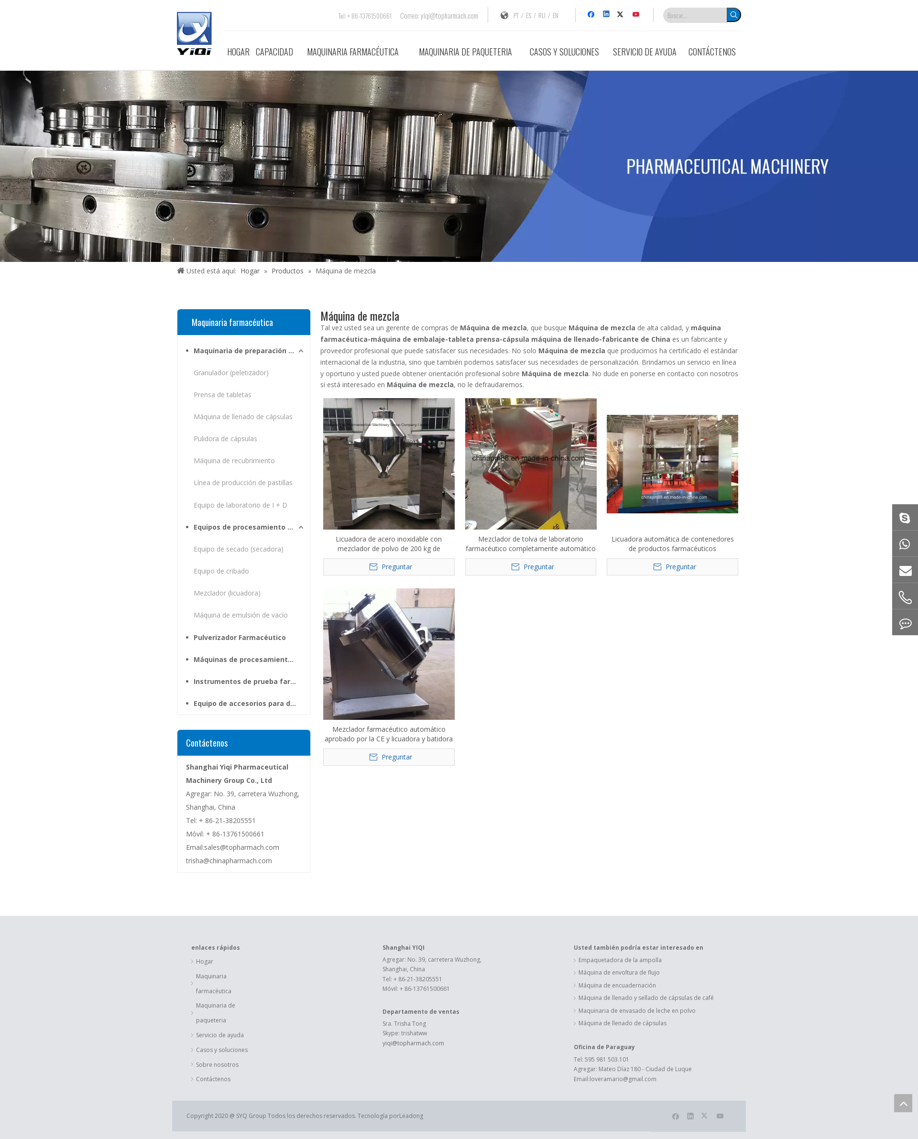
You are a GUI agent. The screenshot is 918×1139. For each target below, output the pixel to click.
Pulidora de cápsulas (225, 438)
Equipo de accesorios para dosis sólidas (250, 703)
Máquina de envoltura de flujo (619, 972)
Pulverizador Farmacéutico (240, 637)
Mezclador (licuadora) (227, 592)
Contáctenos (213, 1079)
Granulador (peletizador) (231, 372)
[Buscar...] (695, 15)
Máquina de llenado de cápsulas (243, 416)
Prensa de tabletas (222, 394)
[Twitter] (622, 15)
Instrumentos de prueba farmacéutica (250, 681)
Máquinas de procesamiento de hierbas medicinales (250, 659)
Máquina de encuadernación (617, 985)
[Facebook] (592, 15)
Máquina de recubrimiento (234, 460)
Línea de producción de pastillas (243, 482)
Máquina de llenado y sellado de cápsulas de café (646, 998)
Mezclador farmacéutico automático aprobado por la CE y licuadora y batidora (389, 734)
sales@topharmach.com (241, 847)
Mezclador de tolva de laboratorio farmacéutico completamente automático (531, 543)
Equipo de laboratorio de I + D (240, 505)
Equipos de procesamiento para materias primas (250, 527)
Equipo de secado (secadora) (239, 548)
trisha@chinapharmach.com (229, 860)
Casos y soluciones (222, 1050)
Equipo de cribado (221, 570)
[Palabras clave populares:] (734, 15)
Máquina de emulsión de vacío (241, 614)
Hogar (204, 961)
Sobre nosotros (217, 1065)
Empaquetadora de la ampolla (620, 960)
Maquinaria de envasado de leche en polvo (637, 1011)
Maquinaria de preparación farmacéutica (250, 350)
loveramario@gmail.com (623, 1079)
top (903, 1103)
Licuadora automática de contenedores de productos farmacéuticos (673, 543)
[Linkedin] (607, 15)
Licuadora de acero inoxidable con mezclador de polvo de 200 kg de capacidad (389, 543)
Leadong (411, 1116)
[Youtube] (637, 15)
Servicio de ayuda (220, 1035)
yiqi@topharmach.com (449, 15)
